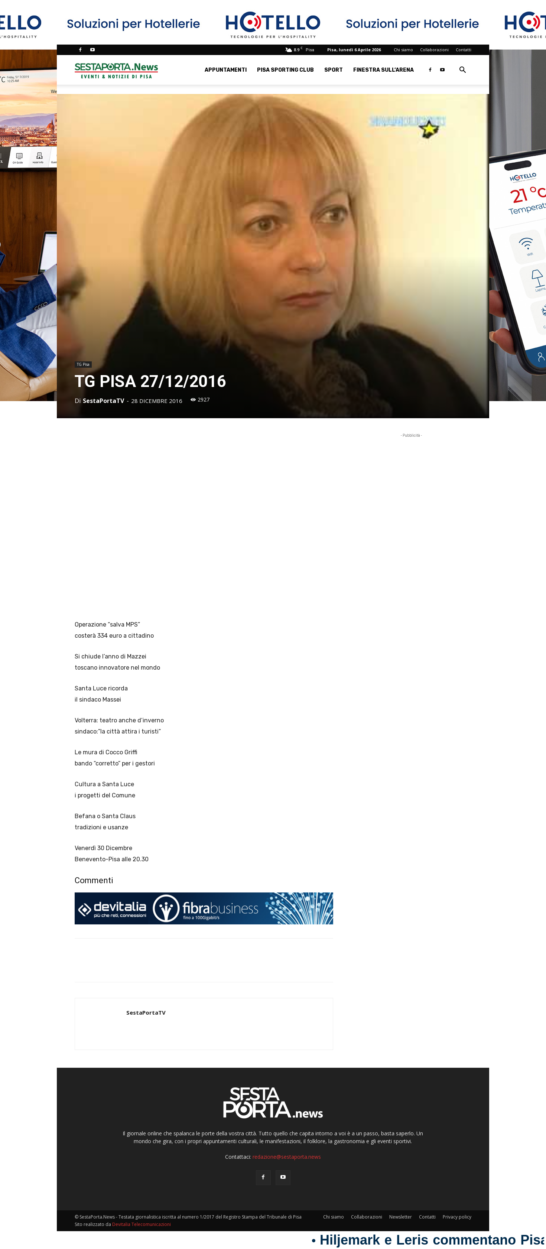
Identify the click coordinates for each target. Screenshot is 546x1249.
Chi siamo (403, 49)
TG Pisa (83, 364)
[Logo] (116, 70)
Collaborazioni (434, 49)
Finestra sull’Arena (383, 70)
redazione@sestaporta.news (287, 1156)
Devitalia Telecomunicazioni (141, 1224)
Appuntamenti (226, 70)
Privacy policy (457, 1217)
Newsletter (400, 1217)
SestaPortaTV (103, 401)
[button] (462, 70)
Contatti (463, 49)
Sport (333, 70)
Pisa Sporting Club (285, 70)
